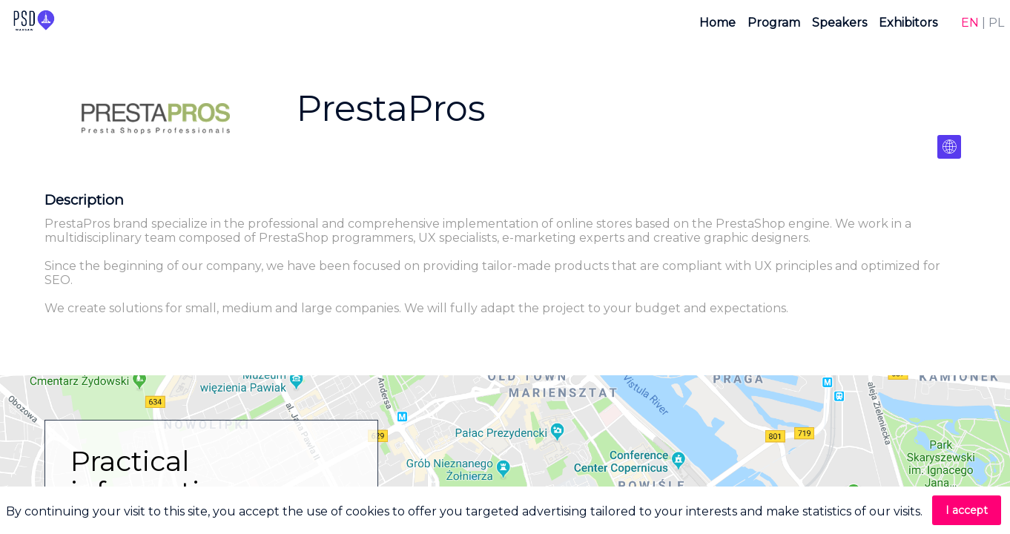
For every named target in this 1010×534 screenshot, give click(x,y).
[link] (717, 22)
